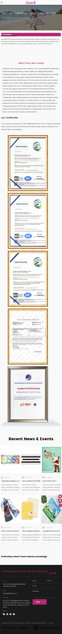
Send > (39, 602)
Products (9, 18)
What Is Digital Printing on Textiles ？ (34, 531)
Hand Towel (17, 18)
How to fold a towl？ (50, 481)
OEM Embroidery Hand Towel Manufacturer (25, 92)
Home (3, 18)
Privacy (51, 623)
